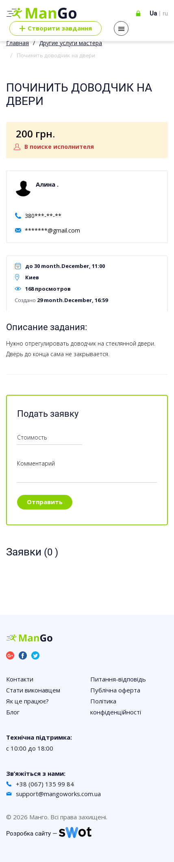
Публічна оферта (115, 690)
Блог (13, 712)
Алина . (47, 184)
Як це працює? (27, 701)
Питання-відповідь (118, 679)
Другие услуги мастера (70, 43)
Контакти (19, 679)
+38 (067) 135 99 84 (45, 784)
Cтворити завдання (55, 28)
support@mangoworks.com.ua (58, 794)
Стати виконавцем (33, 690)
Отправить (45, 502)
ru (165, 13)
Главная (17, 43)
